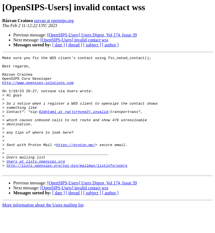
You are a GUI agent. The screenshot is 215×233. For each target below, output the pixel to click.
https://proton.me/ (75, 162)
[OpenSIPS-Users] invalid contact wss (74, 40)
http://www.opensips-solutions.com (37, 88)
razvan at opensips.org (54, 20)
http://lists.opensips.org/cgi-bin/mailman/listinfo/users (67, 187)
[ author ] (110, 45)
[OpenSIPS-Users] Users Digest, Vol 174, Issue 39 (92, 35)
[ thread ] (74, 45)
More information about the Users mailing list (43, 228)
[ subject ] (92, 45)
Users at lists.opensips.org (36, 182)
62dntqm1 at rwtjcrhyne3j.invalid (73, 123)
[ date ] (58, 45)
